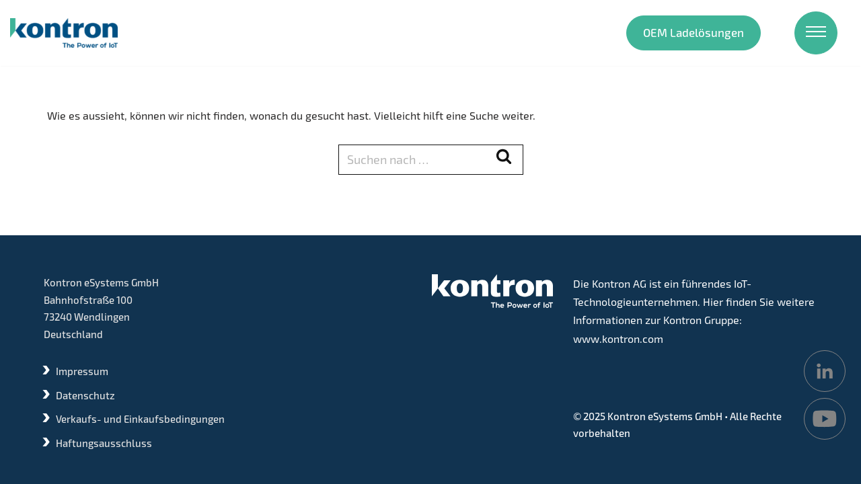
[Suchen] (415, 159)
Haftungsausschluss (104, 443)
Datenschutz (85, 395)
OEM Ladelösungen (693, 32)
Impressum (82, 371)
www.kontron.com (618, 338)
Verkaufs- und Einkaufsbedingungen (140, 419)
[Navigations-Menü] (815, 32)
